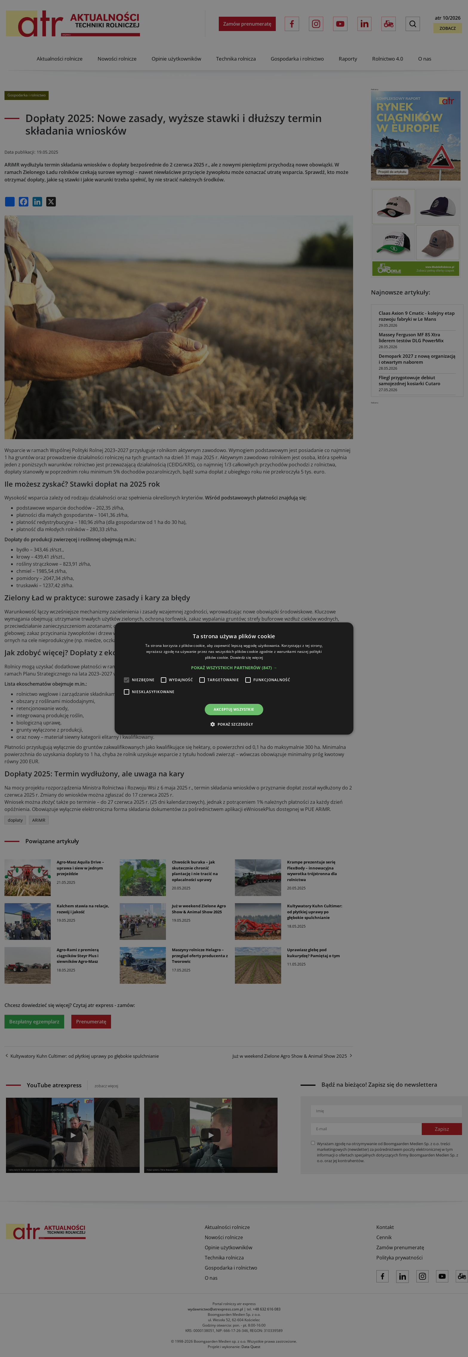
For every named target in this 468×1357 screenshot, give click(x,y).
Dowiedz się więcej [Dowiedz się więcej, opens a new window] (246, 657)
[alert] (234, 678)
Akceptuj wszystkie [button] (234, 709)
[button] (234, 667)
